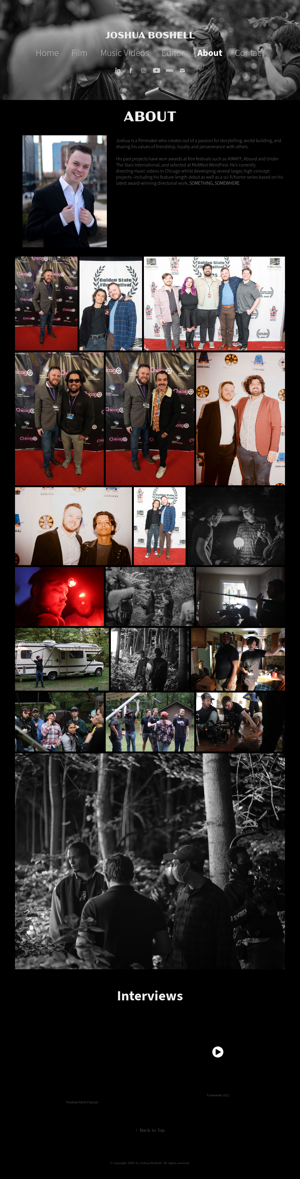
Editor (172, 53)
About (209, 53)
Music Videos (124, 53)
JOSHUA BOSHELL (150, 34)
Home (47, 53)
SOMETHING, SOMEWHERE (214, 183)
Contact (249, 53)
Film (79, 53)
